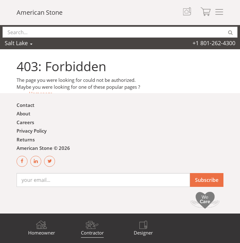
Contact (25, 105)
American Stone (39, 12)
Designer (143, 233)
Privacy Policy (32, 131)
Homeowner (41, 233)
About (23, 113)
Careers (25, 122)
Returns (26, 139)
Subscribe (206, 180)
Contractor (92, 233)
